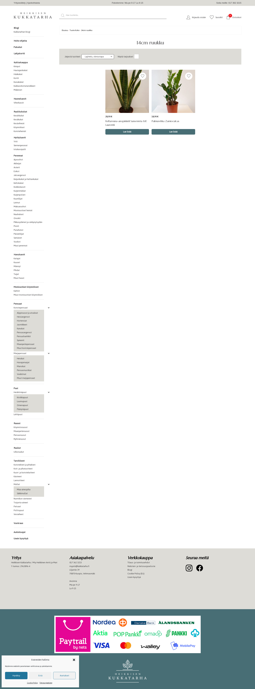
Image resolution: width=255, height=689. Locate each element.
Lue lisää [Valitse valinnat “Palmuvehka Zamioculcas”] (173, 132)
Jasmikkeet (22, 325)
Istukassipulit (20, 149)
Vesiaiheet (18, 514)
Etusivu (65, 30)
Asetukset (64, 676)
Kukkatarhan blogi (22, 32)
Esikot (16, 171)
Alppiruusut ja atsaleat (27, 313)
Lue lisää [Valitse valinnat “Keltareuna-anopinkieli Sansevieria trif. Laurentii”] (127, 132)
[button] (74, 659)
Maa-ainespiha (23, 489)
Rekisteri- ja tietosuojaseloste (141, 566)
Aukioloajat (19, 532)
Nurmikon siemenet (23, 499)
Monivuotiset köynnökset (26, 287)
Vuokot (17, 242)
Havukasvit (19, 254)
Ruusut (17, 423)
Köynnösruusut (20, 427)
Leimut (17, 203)
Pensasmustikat (24, 370)
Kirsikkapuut (22, 397)
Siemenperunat (20, 145)
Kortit (16, 78)
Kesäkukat (18, 119)
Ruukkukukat (20, 111)
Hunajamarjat (23, 362)
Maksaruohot (20, 206)
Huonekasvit (20, 99)
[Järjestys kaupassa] (97, 56)
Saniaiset (18, 238)
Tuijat (16, 274)
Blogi (16, 28)
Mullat (17, 484)
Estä (40, 676)
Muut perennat (20, 246)
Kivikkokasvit (19, 187)
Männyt (17, 266)
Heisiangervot (23, 317)
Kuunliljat (18, 199)
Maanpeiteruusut (21, 431)
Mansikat (21, 366)
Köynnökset (19, 127)
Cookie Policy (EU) (136, 574)
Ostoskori (234, 17)
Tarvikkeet (19, 461)
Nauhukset (19, 214)
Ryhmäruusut (20, 439)
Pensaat (18, 304)
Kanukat (20, 328)
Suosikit (219, 17)
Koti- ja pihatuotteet (23, 469)
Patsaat (17, 506)
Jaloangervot (20, 175)
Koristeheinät (20, 131)
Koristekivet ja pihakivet (24, 465)
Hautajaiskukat (20, 70)
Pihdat (17, 270)
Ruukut (17, 448)
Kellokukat (19, 183)
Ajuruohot (18, 160)
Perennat (18, 155)
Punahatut (18, 230)
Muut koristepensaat (26, 348)
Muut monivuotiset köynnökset (28, 295)
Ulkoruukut (19, 452)
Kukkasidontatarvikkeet (24, 86)
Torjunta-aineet (21, 502)
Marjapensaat (20, 353)
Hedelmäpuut (20, 392)
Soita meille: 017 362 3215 (228, 3)
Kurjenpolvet (19, 195)
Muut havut (19, 278)
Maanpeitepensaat (25, 344)
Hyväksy (16, 676)
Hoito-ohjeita (20, 41)
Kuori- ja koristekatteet (24, 473)
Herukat (20, 358)
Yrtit (16, 141)
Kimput (17, 66)
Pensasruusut (20, 435)
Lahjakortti (19, 53)
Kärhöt (17, 291)
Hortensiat (22, 321)
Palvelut (18, 47)
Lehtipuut (18, 414)
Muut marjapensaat (26, 378)
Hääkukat (18, 74)
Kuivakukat (19, 82)
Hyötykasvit (20, 137)
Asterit (17, 167)
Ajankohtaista (33, 3)
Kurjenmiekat (20, 191)
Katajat (17, 258)
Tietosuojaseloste (46, 683)
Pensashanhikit (24, 336)
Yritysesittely (20, 3)
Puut (16, 388)
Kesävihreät (19, 123)
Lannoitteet (19, 480)
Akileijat (17, 163)
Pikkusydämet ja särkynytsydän (28, 222)
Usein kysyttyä (21, 538)
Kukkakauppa (21, 62)
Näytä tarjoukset (125, 57)
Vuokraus (18, 523)
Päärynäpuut (22, 409)
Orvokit (17, 218)
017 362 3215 (75, 562)
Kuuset (17, 262)
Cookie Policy (32, 683)
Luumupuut (22, 401)
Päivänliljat (19, 234)
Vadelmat (21, 374)
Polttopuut (19, 510)
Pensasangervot (24, 332)
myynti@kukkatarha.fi (79, 566)
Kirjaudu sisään (199, 17)
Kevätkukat (19, 116)
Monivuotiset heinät (23, 210)
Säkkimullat (22, 493)
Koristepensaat (21, 308)
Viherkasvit (19, 103)
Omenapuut (22, 405)
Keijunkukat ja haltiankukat (26, 179)
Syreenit (20, 340)
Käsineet (18, 476)
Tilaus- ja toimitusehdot (139, 562)
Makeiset (18, 90)
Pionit (16, 226)
